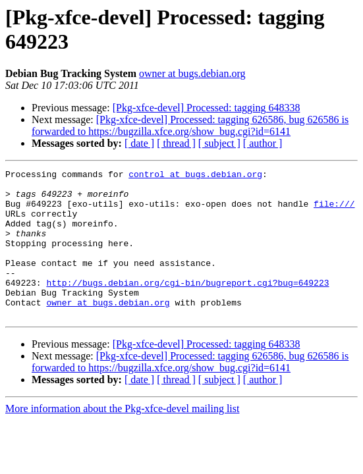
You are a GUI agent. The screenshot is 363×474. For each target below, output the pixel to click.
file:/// (334, 211)
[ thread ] (176, 143)
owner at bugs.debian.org (192, 73)
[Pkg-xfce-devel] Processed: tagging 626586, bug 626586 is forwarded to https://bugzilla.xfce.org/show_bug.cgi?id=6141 (190, 125)
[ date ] (139, 143)
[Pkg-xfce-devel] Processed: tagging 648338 (206, 107)
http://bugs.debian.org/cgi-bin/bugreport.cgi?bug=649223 (187, 306)
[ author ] (263, 143)
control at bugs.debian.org (195, 176)
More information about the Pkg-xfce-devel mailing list (122, 438)
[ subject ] (219, 143)
